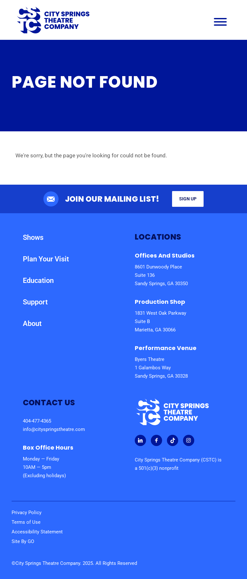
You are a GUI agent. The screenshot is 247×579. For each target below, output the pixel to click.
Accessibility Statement (37, 532)
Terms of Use (26, 522)
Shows (33, 237)
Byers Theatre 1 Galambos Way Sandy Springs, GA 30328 (161, 367)
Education (38, 280)
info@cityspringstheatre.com (54, 429)
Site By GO (23, 541)
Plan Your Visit (46, 259)
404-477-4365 (37, 421)
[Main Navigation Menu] (220, 23)
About (32, 324)
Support (35, 302)
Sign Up (188, 198)
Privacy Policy (26, 512)
